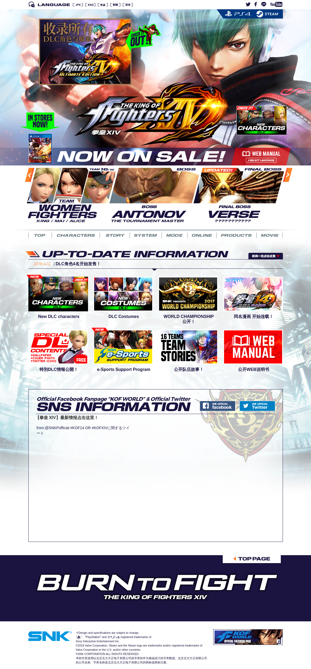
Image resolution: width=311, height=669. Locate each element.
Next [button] (281, 196)
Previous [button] (24, 196)
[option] (68, 194)
